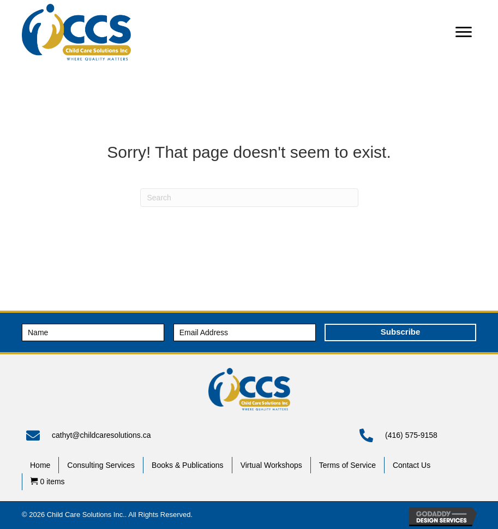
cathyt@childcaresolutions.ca (101, 435)
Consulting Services (101, 465)
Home (40, 465)
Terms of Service (347, 465)
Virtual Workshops (271, 465)
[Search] (249, 197)
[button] (463, 32)
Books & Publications (188, 465)
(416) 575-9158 (411, 435)
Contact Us (411, 465)
